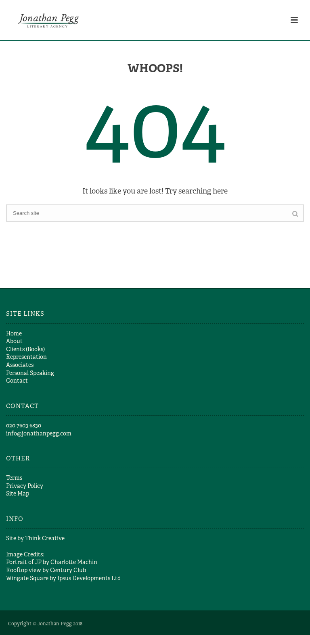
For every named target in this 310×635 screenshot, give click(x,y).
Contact (17, 380)
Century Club (68, 570)
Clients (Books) (25, 349)
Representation (26, 356)
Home (14, 333)
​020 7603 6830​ (23, 425)
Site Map (17, 493)
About (14, 341)
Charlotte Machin (73, 562)
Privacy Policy (24, 485)
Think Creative (45, 538)
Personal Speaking (30, 373)
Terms (14, 477)
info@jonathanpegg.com (38, 433)
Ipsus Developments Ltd (89, 578)
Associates (20, 365)
